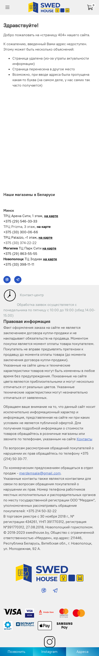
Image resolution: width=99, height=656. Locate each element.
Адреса (82, 651)
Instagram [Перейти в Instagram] (49, 651)
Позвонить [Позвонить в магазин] (16, 651)
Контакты (84, 439)
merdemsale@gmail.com (40, 473)
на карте (51, 215)
